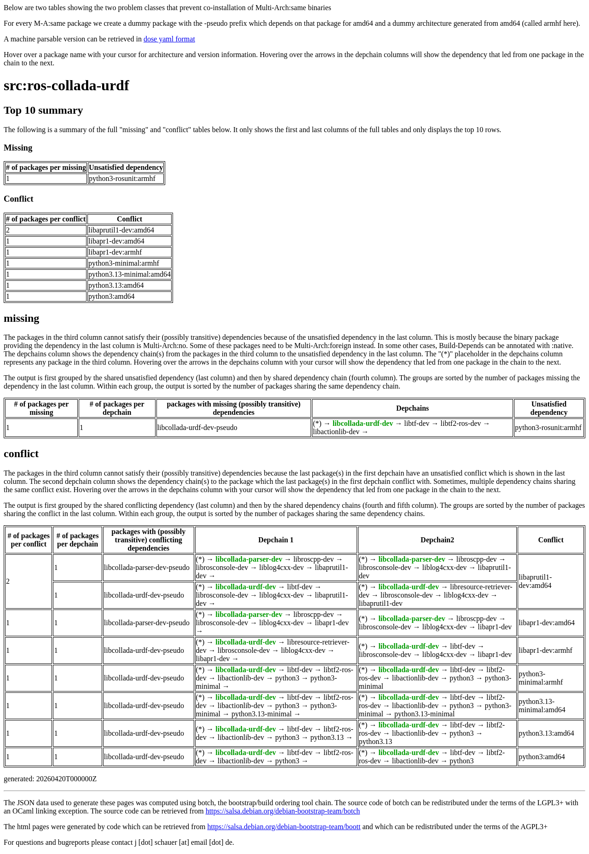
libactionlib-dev (336, 432)
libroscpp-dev (313, 559)
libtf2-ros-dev (460, 423)
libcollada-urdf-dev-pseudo (197, 427)
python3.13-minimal (261, 714)
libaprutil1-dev (381, 603)
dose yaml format (169, 39)
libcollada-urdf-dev (363, 423)
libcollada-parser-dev (248, 559)
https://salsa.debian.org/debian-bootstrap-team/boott (283, 827)
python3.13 (326, 737)
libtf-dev (416, 423)
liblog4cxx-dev (281, 567)
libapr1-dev (332, 623)
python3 (287, 678)
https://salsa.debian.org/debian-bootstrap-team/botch (283, 811)
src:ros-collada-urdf (66, 85)
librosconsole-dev (222, 567)
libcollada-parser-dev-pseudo (147, 567)
